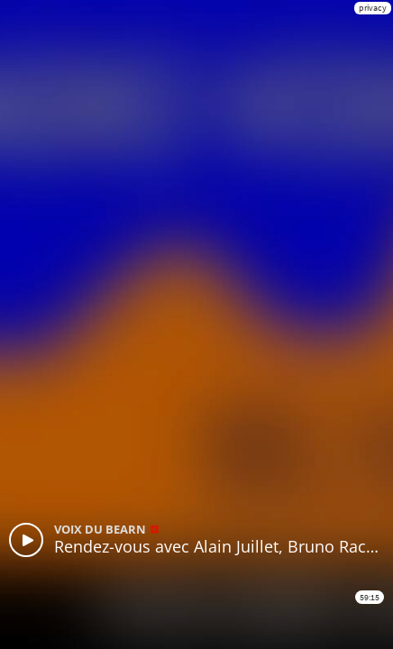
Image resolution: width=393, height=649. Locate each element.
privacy (373, 8)
